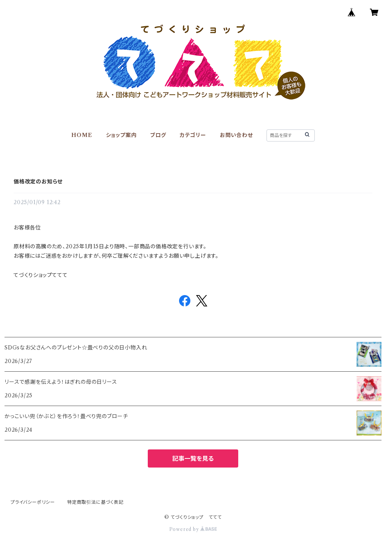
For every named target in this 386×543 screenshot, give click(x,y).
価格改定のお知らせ (38, 181)
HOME (81, 135)
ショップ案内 (121, 135)
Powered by (193, 529)
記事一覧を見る (193, 458)
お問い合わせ (236, 135)
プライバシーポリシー (33, 502)
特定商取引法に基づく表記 (95, 502)
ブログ (158, 135)
